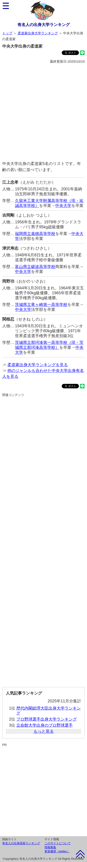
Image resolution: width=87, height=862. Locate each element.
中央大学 (63, 205)
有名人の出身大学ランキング (43, 24)
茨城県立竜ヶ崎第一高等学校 (41, 304)
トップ (7, 33)
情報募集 (50, 847)
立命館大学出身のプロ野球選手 (44, 725)
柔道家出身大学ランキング (38, 33)
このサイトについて (58, 843)
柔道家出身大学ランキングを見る (37, 365)
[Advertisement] (43, 112)
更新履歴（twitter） (57, 851)
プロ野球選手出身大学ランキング (46, 719)
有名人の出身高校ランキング (21, 843)
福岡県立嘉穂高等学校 (35, 233)
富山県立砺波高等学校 (35, 266)
